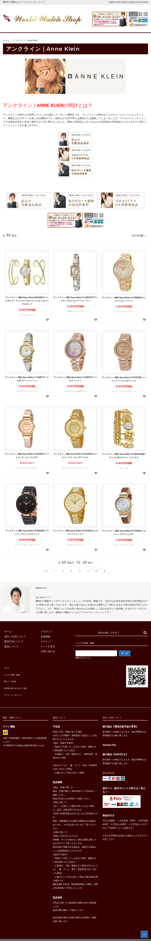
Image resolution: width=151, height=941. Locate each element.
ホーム (9, 27)
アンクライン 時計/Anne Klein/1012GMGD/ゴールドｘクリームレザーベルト (75, 454)
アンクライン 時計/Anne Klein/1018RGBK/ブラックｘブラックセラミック (27, 531)
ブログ (6, 666)
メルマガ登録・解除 (13, 671)
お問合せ (141, 27)
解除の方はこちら (84, 656)
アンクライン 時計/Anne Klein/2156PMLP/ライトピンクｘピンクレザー (27, 454)
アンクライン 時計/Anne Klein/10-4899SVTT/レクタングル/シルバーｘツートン (75, 298)
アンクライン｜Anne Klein (25, 40)
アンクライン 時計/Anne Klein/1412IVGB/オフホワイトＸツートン (75, 531)
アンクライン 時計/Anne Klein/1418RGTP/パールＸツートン (75, 377)
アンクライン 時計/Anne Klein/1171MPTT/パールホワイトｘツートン (27, 377)
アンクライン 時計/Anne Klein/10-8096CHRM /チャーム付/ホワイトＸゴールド (124, 454)
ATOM (12, 676)
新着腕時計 (28, 27)
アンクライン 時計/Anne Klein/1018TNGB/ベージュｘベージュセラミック (124, 378)
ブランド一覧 (85, 27)
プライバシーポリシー (15, 686)
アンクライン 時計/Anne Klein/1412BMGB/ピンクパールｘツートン (124, 298)
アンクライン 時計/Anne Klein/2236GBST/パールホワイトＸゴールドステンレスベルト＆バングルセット (27, 299)
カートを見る (122, 27)
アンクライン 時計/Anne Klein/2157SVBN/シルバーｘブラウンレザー (124, 531)
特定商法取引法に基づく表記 (18, 681)
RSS (5, 676)
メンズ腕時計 (47, 27)
